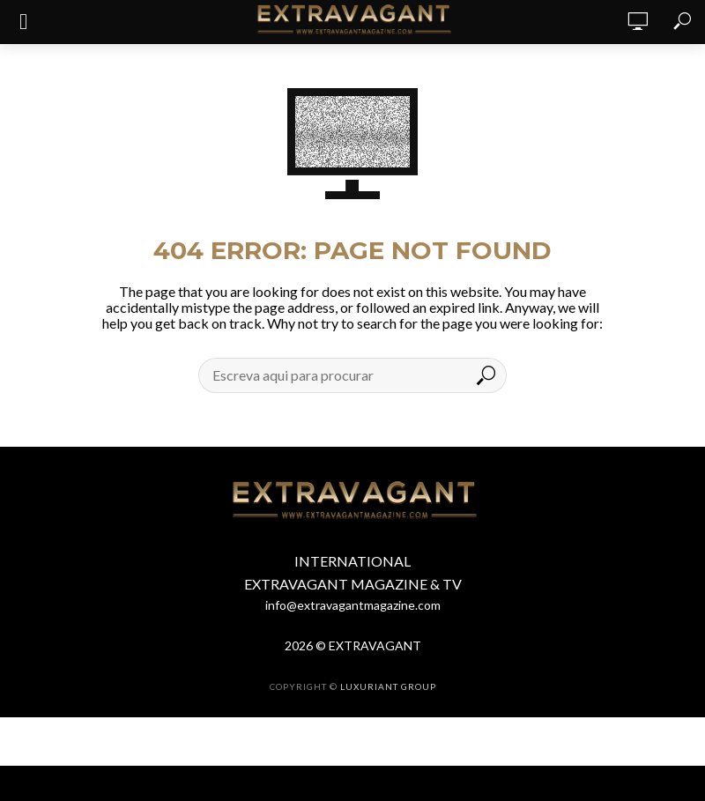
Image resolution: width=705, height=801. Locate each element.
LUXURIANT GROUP (388, 686)
